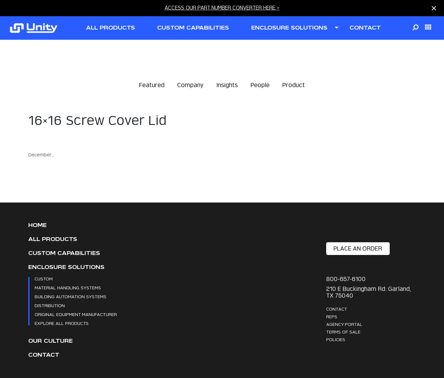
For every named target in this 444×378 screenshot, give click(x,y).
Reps (331, 316)
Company (190, 85)
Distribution (50, 305)
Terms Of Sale (343, 331)
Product (293, 85)
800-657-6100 (346, 279)
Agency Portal (344, 324)
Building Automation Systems (70, 296)
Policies (335, 339)
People (260, 85)
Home (37, 225)
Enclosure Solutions (66, 267)
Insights (227, 85)
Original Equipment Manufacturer (76, 314)
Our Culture (50, 341)
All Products (52, 239)
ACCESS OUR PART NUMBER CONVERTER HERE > (222, 8)
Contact (43, 355)
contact (365, 28)
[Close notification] (434, 8)
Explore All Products (62, 323)
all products (110, 28)
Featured (152, 85)
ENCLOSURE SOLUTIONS (289, 28)
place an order (357, 248)
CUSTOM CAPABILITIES (193, 28)
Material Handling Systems (68, 287)
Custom (44, 278)
